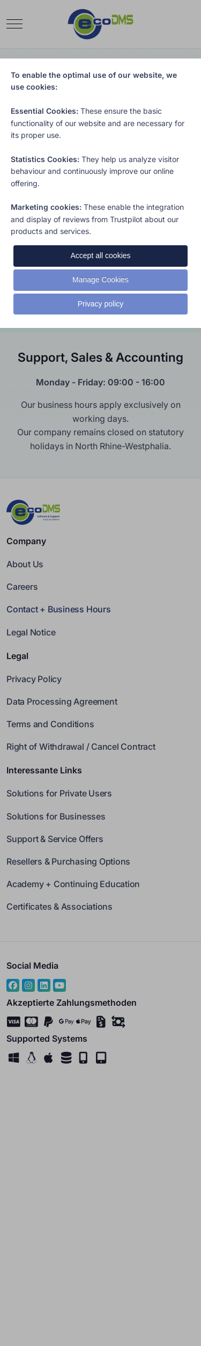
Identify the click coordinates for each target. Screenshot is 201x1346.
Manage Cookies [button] (100, 279)
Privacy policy (101, 303)
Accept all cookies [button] (100, 255)
